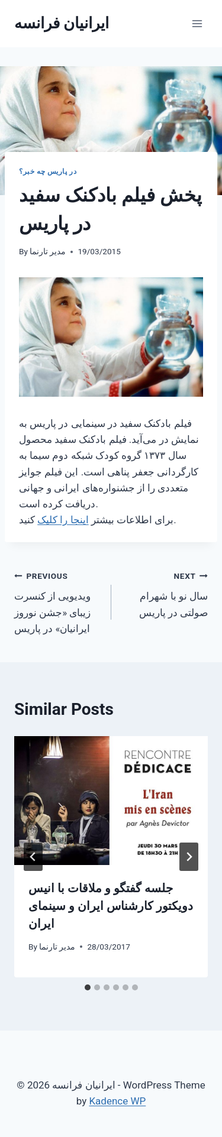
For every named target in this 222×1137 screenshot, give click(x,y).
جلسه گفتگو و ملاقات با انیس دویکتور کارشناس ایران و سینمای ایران (110, 906)
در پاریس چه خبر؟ (47, 171)
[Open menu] (197, 23)
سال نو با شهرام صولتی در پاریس (164, 593)
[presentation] (111, 800)
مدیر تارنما (48, 251)
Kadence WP (117, 1101)
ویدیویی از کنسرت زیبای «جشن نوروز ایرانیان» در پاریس (57, 601)
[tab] (88, 987)
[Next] (188, 857)
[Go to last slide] (33, 857)
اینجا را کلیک (62, 520)
